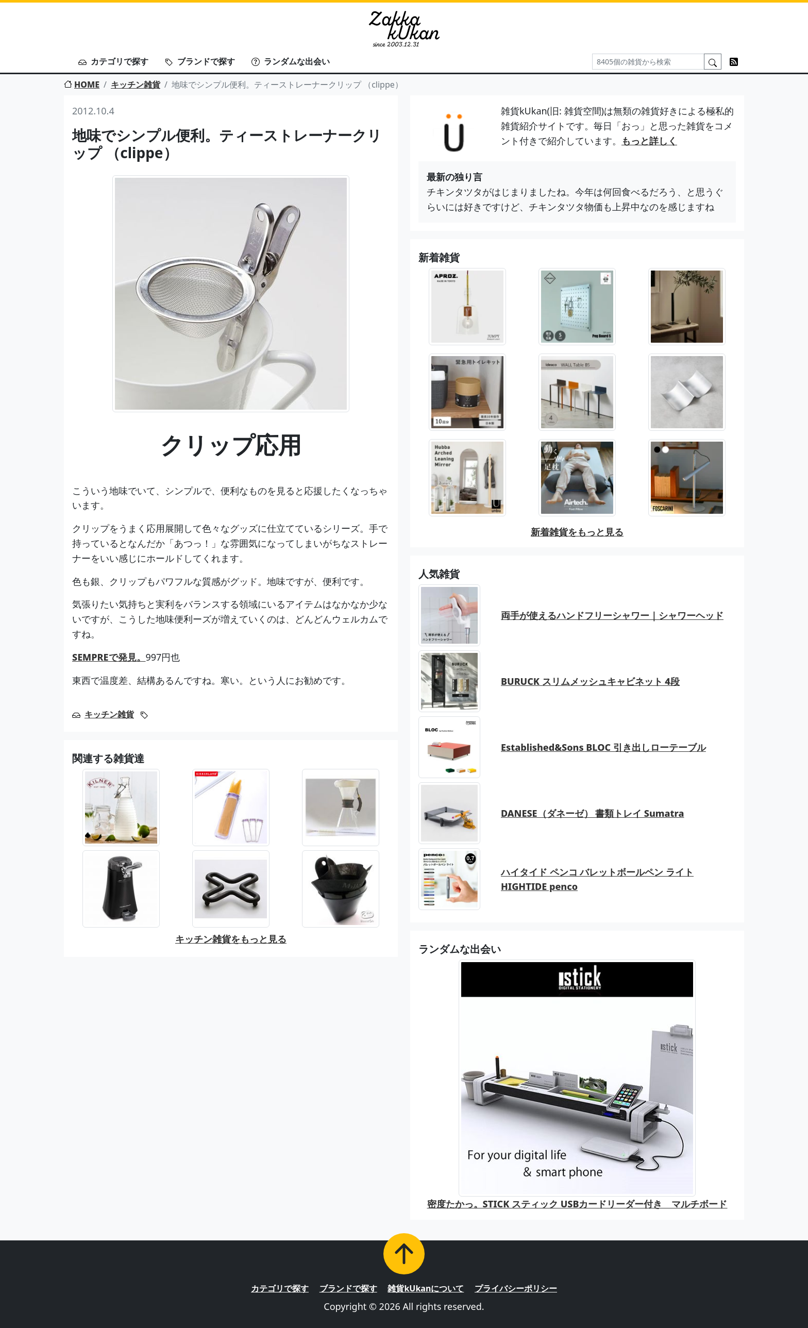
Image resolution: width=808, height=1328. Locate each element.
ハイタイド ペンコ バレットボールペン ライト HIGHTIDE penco (597, 879)
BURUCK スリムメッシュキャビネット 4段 (590, 681)
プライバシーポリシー (516, 1288)
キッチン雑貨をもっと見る (231, 939)
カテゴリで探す (113, 61)
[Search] (648, 62)
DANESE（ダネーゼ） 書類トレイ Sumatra (592, 813)
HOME (81, 84)
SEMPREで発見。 (109, 657)
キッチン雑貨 (135, 84)
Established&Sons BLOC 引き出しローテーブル (603, 747)
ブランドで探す (200, 61)
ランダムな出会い (290, 61)
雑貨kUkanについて (426, 1288)
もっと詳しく (649, 141)
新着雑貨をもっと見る (577, 532)
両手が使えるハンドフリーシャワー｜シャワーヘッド (612, 615)
